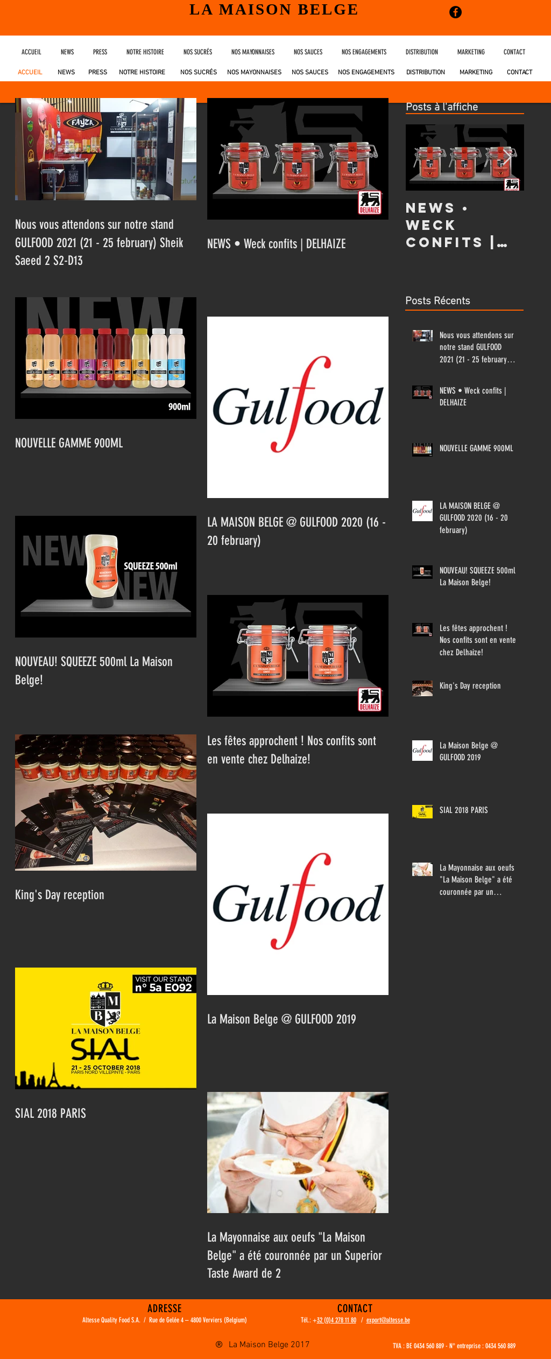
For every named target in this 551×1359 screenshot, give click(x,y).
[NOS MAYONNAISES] (254, 73)
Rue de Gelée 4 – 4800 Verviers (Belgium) (198, 1320)
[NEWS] (65, 72)
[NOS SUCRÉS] (198, 73)
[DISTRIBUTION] (426, 73)
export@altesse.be (388, 1320)
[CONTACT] (520, 73)
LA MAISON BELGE (274, 9)
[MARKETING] (476, 73)
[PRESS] (96, 72)
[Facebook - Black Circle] (455, 12)
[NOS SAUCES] (309, 73)
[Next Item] (507, 157)
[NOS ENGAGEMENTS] (366, 73)
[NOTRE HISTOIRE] (144, 72)
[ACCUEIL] (31, 73)
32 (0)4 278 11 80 (336, 1320)
